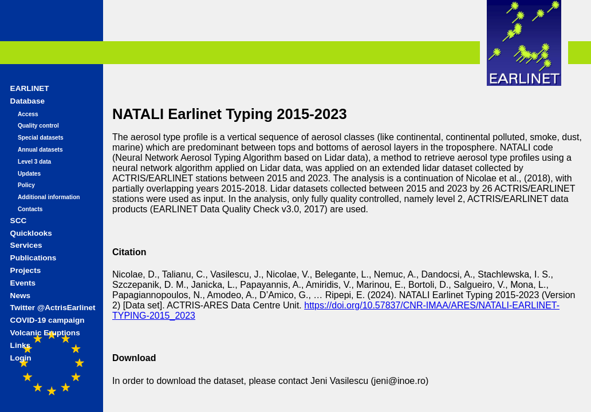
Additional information (49, 197)
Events (23, 283)
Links (20, 345)
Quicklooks (31, 233)
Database (27, 101)
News (20, 295)
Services (26, 245)
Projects (25, 270)
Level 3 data (34, 162)
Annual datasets (40, 149)
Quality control (38, 125)
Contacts (30, 209)
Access (28, 114)
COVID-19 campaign (47, 320)
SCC (18, 220)
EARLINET (29, 88)
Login (20, 358)
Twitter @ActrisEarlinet (53, 307)
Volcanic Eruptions (45, 332)
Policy (26, 185)
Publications (33, 257)
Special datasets (41, 137)
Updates (29, 174)
